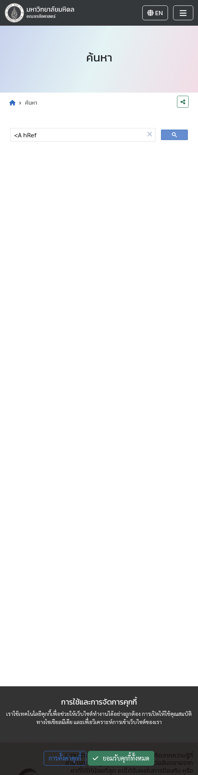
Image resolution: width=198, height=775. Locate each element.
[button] (149, 134)
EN (155, 13)
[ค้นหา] (77, 135)
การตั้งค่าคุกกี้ (65, 758)
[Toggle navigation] (183, 12)
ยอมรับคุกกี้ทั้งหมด (121, 758)
